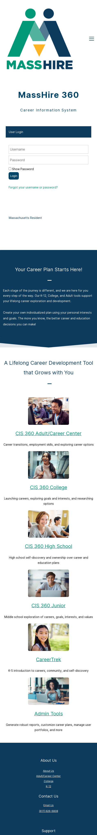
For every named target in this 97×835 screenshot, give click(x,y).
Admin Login (48, 811)
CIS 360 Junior (48, 555)
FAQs (48, 790)
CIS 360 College (48, 437)
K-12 (48, 736)
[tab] (48, 81)
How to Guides (49, 796)
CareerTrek (48, 609)
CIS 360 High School (48, 496)
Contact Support (49, 801)
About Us (48, 720)
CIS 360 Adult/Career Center (48, 383)
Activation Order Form (48, 806)
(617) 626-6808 (48, 760)
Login (13, 125)
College (48, 730)
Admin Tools (48, 663)
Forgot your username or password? (33, 137)
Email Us (48, 754)
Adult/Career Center (48, 725)
